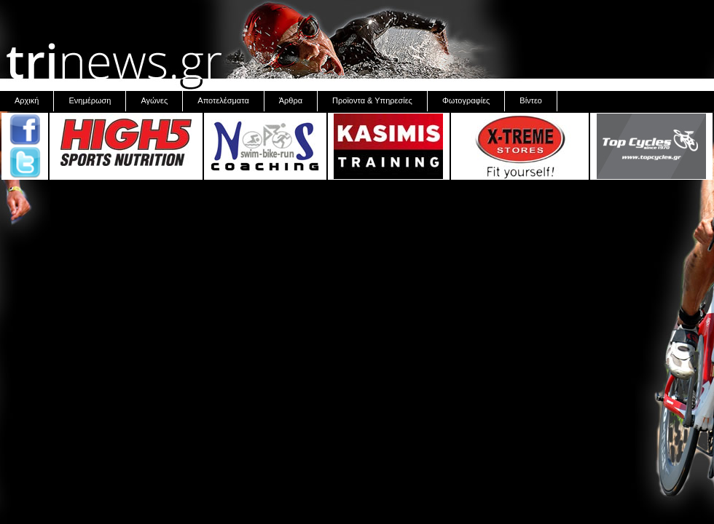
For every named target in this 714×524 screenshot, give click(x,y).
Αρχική (27, 100)
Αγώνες (154, 100)
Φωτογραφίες (466, 100)
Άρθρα (290, 100)
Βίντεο (530, 100)
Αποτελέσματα (222, 100)
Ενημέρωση (89, 100)
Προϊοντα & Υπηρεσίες (372, 100)
